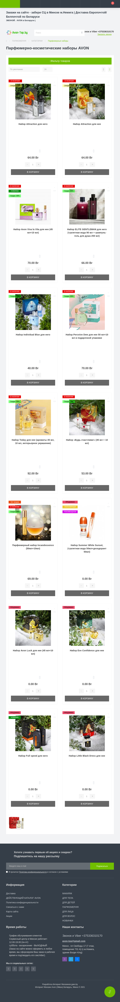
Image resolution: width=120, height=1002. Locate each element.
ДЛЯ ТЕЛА (67, 898)
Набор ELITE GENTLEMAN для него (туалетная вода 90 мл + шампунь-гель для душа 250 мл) (87, 232)
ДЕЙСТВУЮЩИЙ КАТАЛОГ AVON (23, 898)
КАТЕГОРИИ (37, 41)
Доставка (10, 893)
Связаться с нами (15, 907)
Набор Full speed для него (33, 756)
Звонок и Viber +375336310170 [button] (82, 935)
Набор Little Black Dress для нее (87, 756)
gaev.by (74, 984)
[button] (50, 4)
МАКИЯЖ (67, 893)
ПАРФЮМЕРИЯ (19, 41)
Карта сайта (12, 911)
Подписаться (102, 866)
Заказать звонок (105, 34)
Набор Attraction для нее (87, 124)
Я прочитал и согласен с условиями (38, 872)
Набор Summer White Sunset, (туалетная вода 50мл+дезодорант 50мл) (87, 548)
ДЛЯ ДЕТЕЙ (68, 902)
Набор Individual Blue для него (33, 334)
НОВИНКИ (67, 920)
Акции (9, 916)
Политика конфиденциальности (33, 872)
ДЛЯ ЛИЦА (68, 911)
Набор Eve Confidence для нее (87, 650)
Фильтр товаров (60, 61)
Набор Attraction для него (33, 124)
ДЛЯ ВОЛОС (68, 916)
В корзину (33, 172)
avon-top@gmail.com (73, 941)
